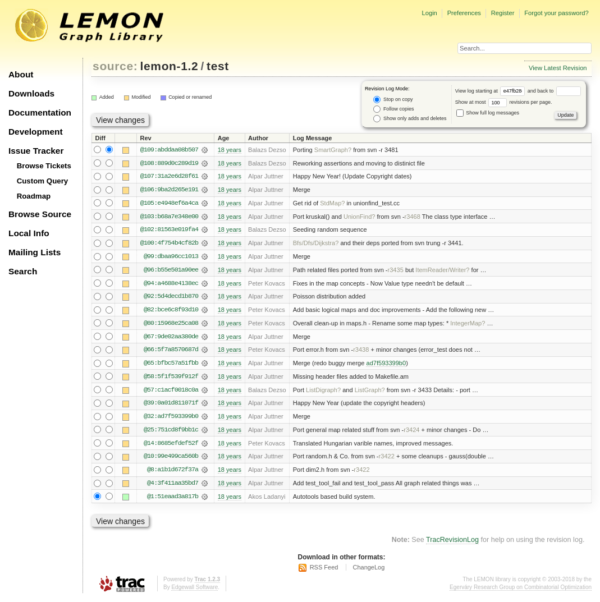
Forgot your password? (556, 13)
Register (503, 13)
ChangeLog (368, 571)
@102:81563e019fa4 (169, 230)
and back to (554, 91)
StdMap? (332, 203)
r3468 (412, 217)
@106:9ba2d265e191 (169, 190)
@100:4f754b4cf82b (169, 244)
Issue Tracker (35, 150)
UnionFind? (359, 217)
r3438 (361, 351)
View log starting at (491, 91)
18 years (229, 149)
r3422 (387, 459)
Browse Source (39, 214)
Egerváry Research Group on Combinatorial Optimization (521, 590)
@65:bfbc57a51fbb (171, 365)
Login (429, 13)
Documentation (39, 112)
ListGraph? (370, 392)
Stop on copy (393, 99)
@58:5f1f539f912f (171, 378)
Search (22, 271)
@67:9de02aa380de (171, 338)
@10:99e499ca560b (171, 459)
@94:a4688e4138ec (171, 284)
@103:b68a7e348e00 (169, 217)
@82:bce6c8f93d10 (171, 311)
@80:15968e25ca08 (171, 324)
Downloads (31, 93)
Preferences (464, 13)
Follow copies (393, 109)
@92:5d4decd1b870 (171, 297)
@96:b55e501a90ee (171, 270)
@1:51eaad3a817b (172, 499)
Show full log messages (487, 113)
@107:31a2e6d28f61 (169, 176)
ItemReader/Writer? (442, 271)
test (218, 65)
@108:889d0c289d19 (169, 163)
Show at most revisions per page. (503, 102)
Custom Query (42, 181)
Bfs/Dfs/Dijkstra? (316, 244)
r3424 (411, 432)
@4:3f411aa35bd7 (172, 486)
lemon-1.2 (169, 65)
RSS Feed (324, 571)
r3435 (396, 271)
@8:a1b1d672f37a (172, 472)
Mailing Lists (34, 252)
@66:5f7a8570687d (171, 351)
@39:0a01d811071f (171, 405)
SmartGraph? (332, 149)
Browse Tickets (44, 166)
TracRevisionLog (452, 544)
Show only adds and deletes (409, 118)
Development (35, 131)
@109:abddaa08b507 (169, 149)
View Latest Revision (558, 68)
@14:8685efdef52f (171, 446)
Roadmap (34, 196)
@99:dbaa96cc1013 (171, 257)
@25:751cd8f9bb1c (171, 432)
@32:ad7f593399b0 (171, 419)
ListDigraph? (323, 392)
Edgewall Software (194, 590)
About (20, 74)
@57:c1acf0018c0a (171, 392)
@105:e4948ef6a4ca (169, 203)
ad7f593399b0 (386, 365)
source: (115, 65)
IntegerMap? (467, 324)
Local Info (28, 233)
